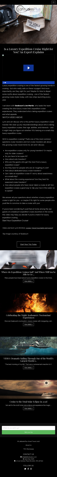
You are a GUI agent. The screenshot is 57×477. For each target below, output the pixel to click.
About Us (28, 445)
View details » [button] (28, 281)
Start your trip (28, 432)
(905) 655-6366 (29, 459)
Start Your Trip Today (28, 244)
